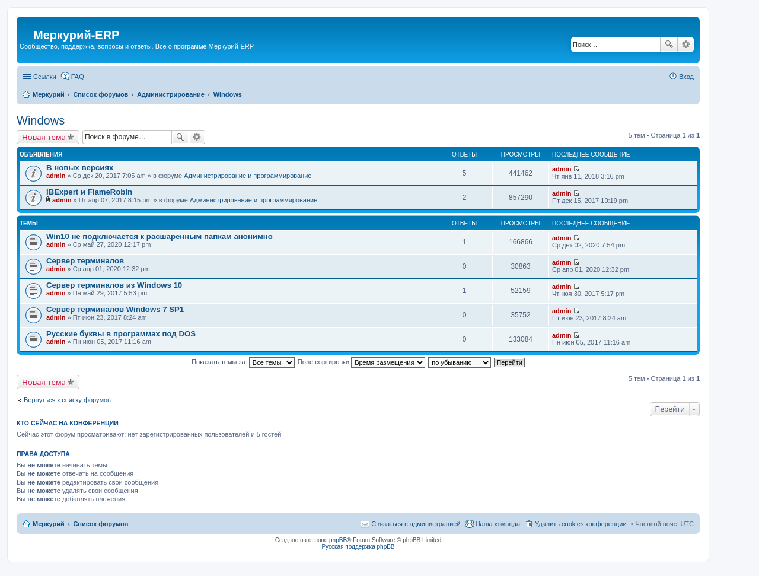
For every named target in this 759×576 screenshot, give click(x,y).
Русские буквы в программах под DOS (121, 333)
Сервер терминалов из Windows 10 (114, 285)
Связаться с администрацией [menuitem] (415, 523)
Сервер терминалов (85, 260)
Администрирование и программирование (247, 175)
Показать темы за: (243, 361)
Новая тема (44, 137)
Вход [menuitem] (686, 76)
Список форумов (100, 523)
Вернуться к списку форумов (67, 399)
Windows (41, 120)
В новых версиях (79, 167)
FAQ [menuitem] (77, 76)
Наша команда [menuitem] (498, 523)
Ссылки (44, 76)
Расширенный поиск (686, 44)
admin (55, 175)
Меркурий (49, 523)
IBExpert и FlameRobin (89, 191)
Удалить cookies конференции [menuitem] (581, 523)
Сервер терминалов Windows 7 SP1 (115, 309)
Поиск (669, 44)
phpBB (338, 540)
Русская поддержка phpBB (357, 546)
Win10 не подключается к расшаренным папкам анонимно (159, 236)
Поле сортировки (361, 361)
